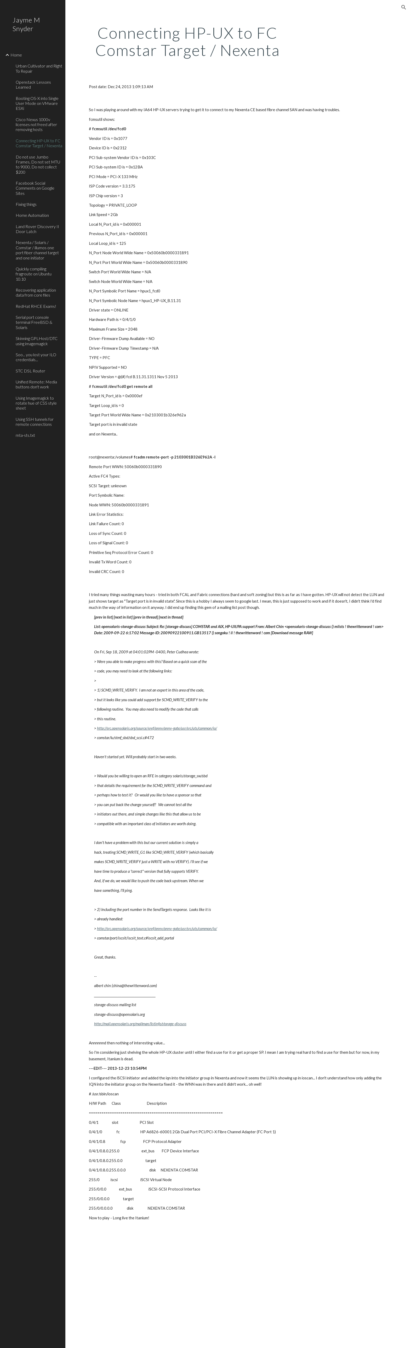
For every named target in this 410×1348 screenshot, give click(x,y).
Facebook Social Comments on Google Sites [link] (35, 188)
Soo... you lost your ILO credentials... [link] (36, 357)
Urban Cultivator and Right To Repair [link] (39, 68)
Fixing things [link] (26, 204)
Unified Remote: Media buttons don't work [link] (36, 384)
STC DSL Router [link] (30, 370)
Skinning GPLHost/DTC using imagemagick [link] (37, 341)
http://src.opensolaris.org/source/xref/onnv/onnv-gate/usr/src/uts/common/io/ (157, 728)
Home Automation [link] (32, 215)
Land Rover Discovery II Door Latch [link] (37, 229)
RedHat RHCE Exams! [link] (36, 306)
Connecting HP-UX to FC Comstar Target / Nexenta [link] (39, 143)
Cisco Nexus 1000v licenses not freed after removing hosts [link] (36, 124)
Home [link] (16, 54)
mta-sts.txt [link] (25, 435)
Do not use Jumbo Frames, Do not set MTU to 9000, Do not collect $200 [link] (38, 164)
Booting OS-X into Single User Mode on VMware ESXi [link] (37, 103)
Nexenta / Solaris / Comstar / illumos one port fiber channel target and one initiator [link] (37, 250)
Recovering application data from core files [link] (36, 292)
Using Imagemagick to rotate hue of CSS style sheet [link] (36, 403)
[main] (187, 41)
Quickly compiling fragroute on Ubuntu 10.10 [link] (34, 273)
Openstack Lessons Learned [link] (33, 84)
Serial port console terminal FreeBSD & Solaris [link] (34, 322)
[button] (403, 7)
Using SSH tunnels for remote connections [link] (35, 422)
